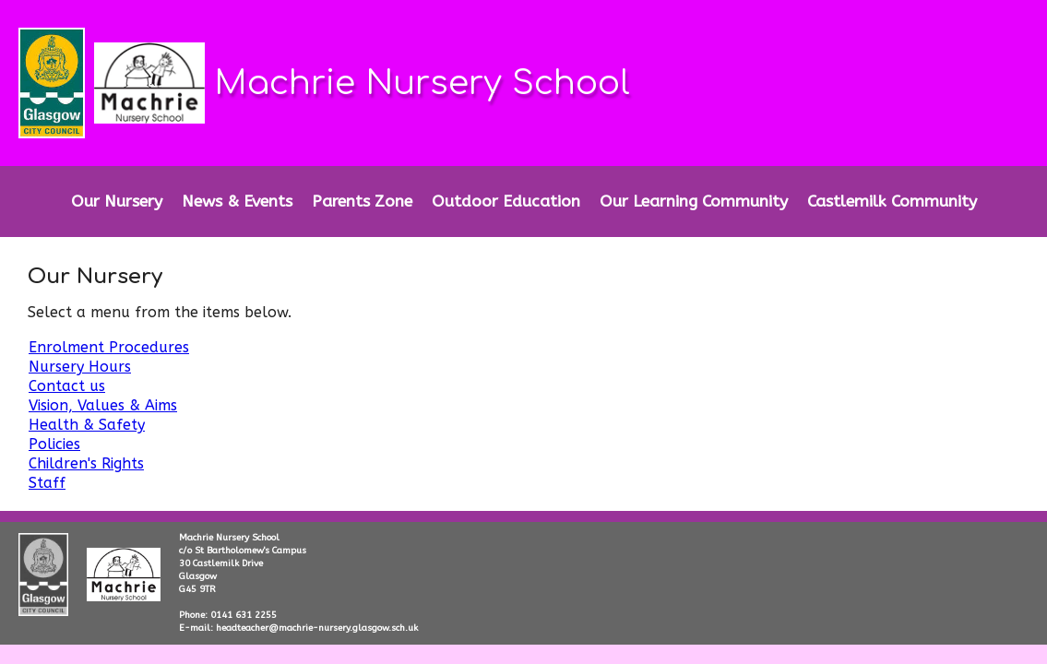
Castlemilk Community (892, 201)
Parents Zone (362, 201)
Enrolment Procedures (109, 347)
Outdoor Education (506, 201)
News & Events (237, 201)
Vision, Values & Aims (103, 405)
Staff (47, 483)
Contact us (67, 386)
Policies (54, 444)
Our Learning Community (694, 201)
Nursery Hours (80, 366)
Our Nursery (116, 201)
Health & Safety (87, 424)
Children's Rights (86, 463)
